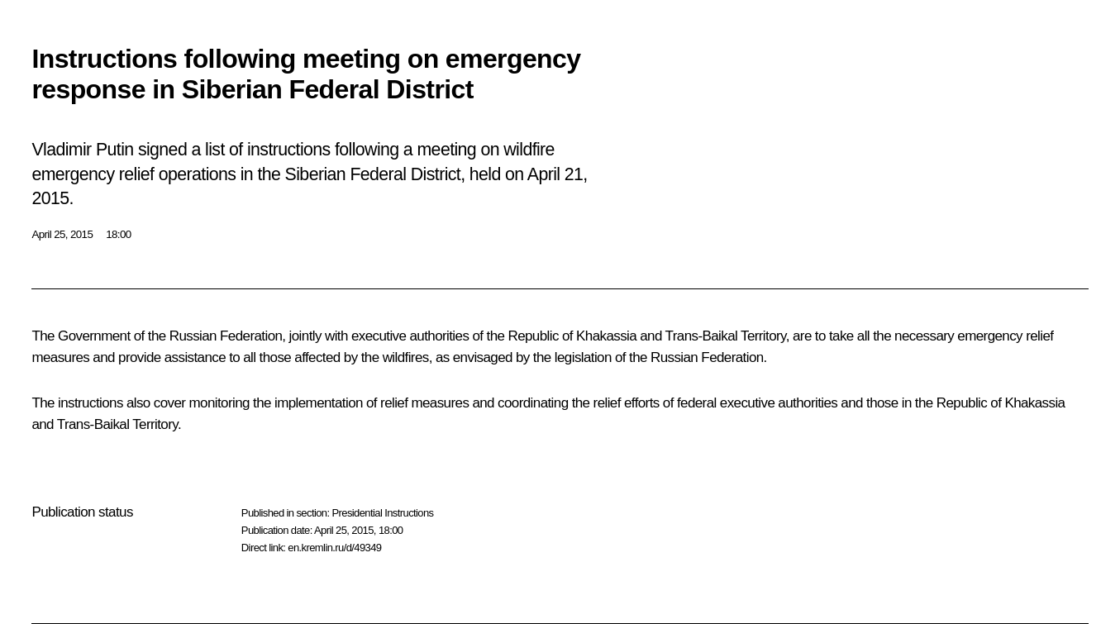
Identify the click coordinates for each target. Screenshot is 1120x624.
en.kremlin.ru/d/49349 (334, 547)
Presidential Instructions (382, 513)
